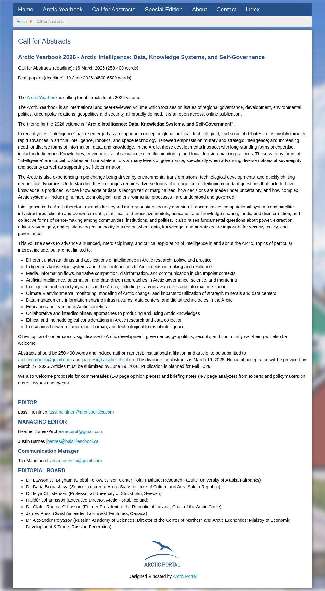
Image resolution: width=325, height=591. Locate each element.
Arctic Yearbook (63, 9)
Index (253, 9)
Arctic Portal (184, 576)
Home (25, 9)
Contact (226, 9)
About (199, 9)
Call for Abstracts (113, 9)
